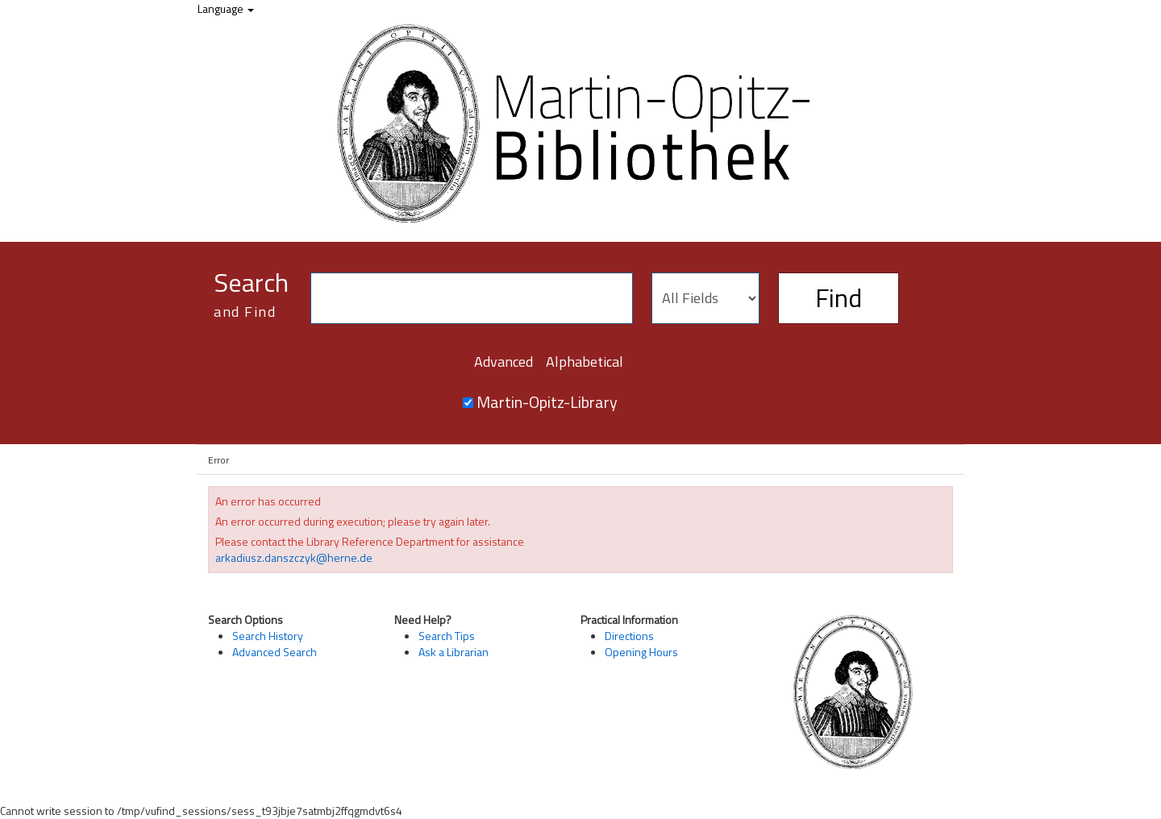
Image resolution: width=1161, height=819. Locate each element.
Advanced (503, 361)
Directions (629, 635)
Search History (267, 635)
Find (838, 297)
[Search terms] (471, 298)
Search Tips (446, 635)
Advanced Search (274, 651)
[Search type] (705, 298)
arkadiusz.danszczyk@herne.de (293, 557)
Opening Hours (641, 651)
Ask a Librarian (453, 651)
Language (226, 8)
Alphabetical (584, 361)
